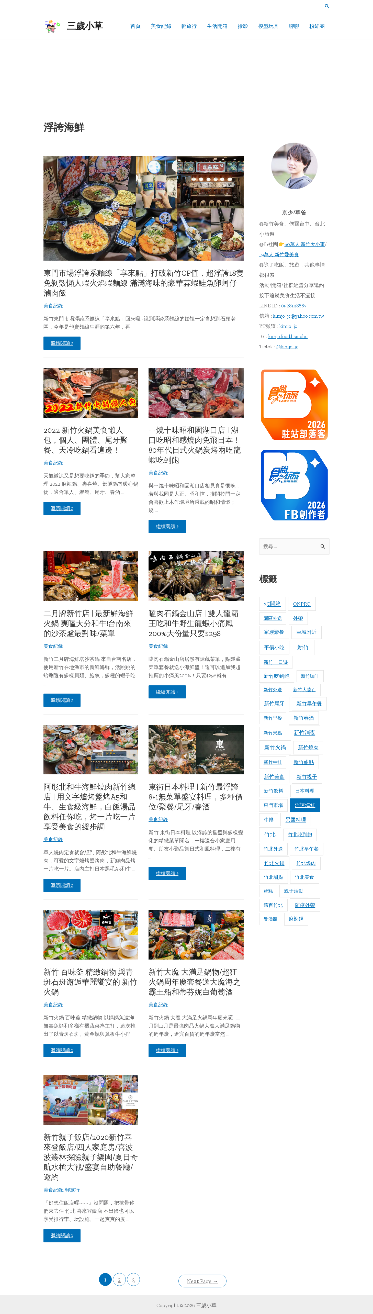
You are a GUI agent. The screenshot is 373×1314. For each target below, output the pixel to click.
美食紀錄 (53, 306)
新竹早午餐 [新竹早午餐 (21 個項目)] (309, 704)
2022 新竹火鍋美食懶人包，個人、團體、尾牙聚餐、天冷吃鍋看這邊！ (85, 440)
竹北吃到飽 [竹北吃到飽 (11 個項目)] (300, 835)
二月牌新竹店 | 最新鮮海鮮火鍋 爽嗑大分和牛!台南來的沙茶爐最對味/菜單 (88, 623)
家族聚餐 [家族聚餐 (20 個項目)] (274, 632)
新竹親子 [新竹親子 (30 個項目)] (307, 777)
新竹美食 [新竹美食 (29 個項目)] (274, 777)
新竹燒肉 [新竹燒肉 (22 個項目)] (308, 748)
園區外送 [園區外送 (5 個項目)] (273, 619)
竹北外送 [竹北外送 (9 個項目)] (273, 849)
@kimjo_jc (287, 346)
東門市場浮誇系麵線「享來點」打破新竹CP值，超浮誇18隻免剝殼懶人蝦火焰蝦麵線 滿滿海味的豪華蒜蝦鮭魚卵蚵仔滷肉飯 (143, 283)
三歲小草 (85, 26)
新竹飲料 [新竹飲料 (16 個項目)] (273, 791)
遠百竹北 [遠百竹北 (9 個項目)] (273, 905)
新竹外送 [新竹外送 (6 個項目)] (273, 690)
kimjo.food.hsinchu (288, 336)
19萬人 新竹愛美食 (280, 254)
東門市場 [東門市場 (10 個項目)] (273, 806)
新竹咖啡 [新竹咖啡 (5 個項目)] (310, 677)
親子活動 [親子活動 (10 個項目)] (293, 891)
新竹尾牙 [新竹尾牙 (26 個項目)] (274, 704)
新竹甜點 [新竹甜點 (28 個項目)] (303, 763)
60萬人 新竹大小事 (306, 244)
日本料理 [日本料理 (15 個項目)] (304, 791)
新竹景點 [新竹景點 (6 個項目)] (273, 733)
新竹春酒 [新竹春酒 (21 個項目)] (303, 718)
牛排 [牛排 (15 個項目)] (269, 820)
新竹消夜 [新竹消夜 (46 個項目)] (304, 733)
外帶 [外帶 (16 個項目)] (298, 619)
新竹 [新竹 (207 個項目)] (303, 647)
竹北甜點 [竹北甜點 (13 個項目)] (273, 878)
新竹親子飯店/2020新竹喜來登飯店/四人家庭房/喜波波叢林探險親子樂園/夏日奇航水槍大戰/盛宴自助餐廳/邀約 (90, 1157)
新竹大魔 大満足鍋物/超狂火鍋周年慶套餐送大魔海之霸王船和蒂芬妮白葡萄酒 (195, 982)
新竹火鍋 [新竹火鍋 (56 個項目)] (275, 748)
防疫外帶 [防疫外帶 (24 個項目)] (305, 905)
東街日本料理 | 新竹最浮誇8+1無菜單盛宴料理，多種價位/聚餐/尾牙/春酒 (196, 796)
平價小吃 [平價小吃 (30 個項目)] (274, 648)
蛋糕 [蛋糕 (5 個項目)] (268, 891)
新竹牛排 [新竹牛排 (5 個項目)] (273, 763)
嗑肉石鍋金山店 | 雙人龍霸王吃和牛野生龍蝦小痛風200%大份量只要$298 (194, 623)
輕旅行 (74, 1190)
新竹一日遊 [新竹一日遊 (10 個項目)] (276, 663)
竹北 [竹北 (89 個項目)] (270, 834)
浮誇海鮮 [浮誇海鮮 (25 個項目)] (305, 806)
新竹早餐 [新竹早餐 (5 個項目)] (273, 718)
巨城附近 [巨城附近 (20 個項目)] (306, 632)
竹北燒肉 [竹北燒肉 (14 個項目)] (306, 864)
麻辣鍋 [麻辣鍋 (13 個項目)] (296, 919)
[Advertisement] (186, 78)
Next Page (202, 1279)
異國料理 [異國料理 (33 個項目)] (296, 820)
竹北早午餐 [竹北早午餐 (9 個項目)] (307, 849)
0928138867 (294, 306)
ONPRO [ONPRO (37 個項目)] (302, 604)
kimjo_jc (288, 326)
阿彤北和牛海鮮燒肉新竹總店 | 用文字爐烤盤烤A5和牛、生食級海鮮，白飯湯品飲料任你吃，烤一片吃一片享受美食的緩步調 (89, 806)
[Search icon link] (327, 6)
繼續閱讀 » (63, 344)
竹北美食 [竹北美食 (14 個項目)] (304, 878)
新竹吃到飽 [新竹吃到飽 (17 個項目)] (276, 677)
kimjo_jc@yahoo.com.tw (299, 316)
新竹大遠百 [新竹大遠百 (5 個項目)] (304, 690)
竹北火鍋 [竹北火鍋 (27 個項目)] (274, 864)
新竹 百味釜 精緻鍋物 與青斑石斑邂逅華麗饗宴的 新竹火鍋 (90, 982)
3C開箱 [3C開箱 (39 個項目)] (272, 604)
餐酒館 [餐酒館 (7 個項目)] (270, 919)
